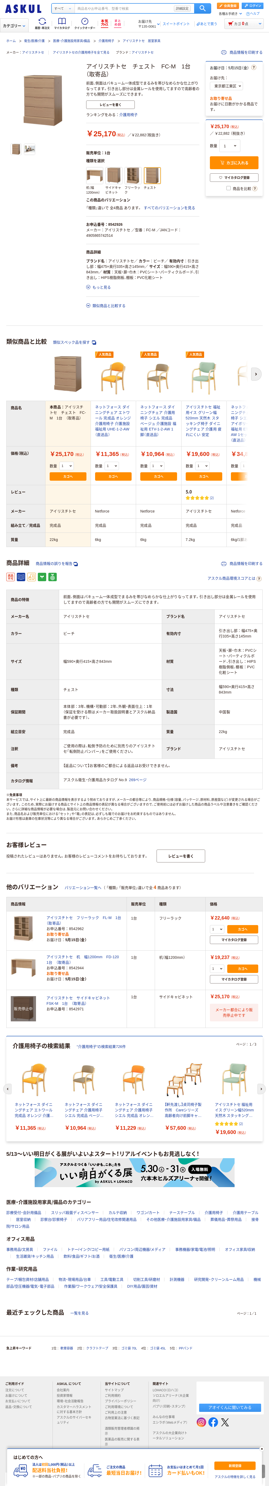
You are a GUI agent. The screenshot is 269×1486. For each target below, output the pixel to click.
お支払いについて (20, 1401)
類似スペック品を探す (74, 342)
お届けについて (18, 1396)
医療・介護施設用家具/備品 (71, 41)
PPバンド (186, 1348)
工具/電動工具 (111, 1279)
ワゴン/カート (148, 1213)
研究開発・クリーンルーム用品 (219, 1279)
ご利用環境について (121, 1407)
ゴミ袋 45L (157, 1348)
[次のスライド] (261, 1089)
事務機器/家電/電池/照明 (195, 1249)
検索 (202, 8)
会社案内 (65, 1390)
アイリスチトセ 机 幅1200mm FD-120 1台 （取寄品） (84, 960)
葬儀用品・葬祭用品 (226, 1219)
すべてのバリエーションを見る (169, 208)
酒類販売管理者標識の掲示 (122, 1431)
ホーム (11, 41)
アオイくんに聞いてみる (230, 1407)
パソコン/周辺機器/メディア (142, 1249)
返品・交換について (20, 1407)
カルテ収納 (117, 1213)
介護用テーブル (245, 1213)
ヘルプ (255, 14)
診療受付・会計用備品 (23, 1213)
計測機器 (177, 1279)
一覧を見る (79, 1313)
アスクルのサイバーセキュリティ (74, 1420)
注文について (16, 1390)
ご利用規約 (115, 1396)
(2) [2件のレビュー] (212, 497)
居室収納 (23, 1219)
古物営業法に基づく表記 (122, 1420)
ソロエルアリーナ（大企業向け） (171, 1398)
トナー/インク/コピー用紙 (88, 1249)
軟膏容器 (66, 1348)
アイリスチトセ (33, 52)
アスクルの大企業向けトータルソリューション (170, 1435)
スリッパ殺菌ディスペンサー (75, 1213)
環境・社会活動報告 (72, 1401)
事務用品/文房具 (19, 1249)
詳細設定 (182, 8)
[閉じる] (262, 1449)
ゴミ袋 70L (129, 1348)
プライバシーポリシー (123, 1401)
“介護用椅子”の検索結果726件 (101, 1047)
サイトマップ (114, 1390)
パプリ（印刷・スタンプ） (169, 1409)
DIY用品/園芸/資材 (142, 1286)
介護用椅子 (106, 41)
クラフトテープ (97, 1348)
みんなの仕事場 (166, 1417)
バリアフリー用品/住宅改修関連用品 (107, 1219)
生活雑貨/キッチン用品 (35, 1256)
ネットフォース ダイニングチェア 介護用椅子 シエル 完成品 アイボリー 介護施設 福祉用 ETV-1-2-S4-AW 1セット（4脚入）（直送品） (248, 423)
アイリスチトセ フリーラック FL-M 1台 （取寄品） (84, 920)
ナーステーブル (182, 1213)
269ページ (138, 780)
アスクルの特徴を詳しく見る (235, 1477)
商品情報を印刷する (242, 52)
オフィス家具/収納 (240, 1249)
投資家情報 (67, 1396)
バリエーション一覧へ (83, 888)
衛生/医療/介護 (34, 41)
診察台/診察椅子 (53, 1219)
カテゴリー (14, 26)
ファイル (50, 1249)
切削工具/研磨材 (146, 1279)
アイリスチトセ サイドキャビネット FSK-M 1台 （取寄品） (80, 1001)
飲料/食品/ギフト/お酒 (82, 1256)
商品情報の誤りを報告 (57, 563)
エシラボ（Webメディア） (170, 1425)
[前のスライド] (7, 1089)
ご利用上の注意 (118, 1412)
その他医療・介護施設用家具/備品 (173, 1219)
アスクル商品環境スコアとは (235, 578)
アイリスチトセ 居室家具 (142, 41)
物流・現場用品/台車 (75, 1279)
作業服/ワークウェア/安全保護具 (91, 1286)
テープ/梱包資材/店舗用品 (27, 1279)
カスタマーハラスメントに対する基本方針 (74, 1409)
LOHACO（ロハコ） (168, 1390)
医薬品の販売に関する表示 (122, 1442)
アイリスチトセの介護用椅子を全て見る (81, 52)
